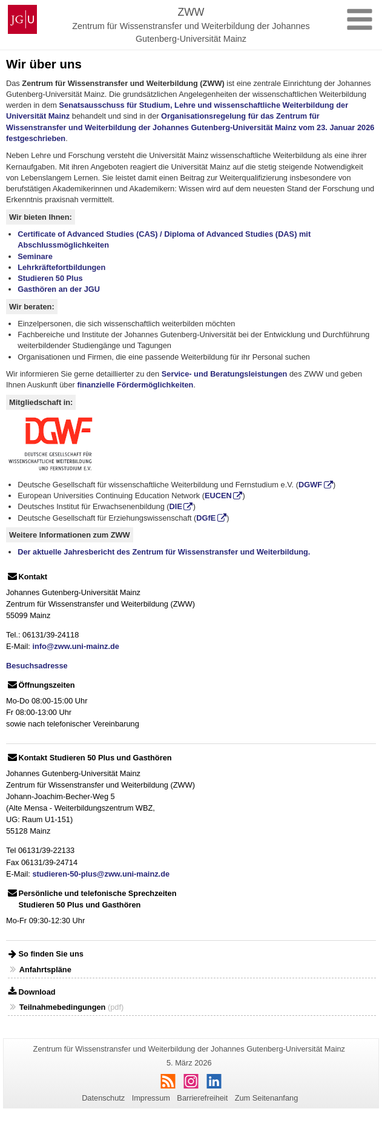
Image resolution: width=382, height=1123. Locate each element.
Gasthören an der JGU (59, 289)
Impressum (151, 1097)
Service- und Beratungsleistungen (225, 373)
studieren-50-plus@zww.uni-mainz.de (101, 873)
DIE (176, 506)
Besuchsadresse (37, 665)
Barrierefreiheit (202, 1097)
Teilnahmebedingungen (62, 1007)
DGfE (206, 517)
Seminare (35, 256)
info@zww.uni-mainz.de (75, 646)
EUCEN (218, 495)
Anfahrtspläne (45, 969)
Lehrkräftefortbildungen (61, 267)
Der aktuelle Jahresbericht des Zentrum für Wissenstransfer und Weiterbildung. (164, 551)
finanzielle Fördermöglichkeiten (135, 384)
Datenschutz (103, 1097)
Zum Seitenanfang (266, 1097)
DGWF (310, 484)
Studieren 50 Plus (50, 278)
